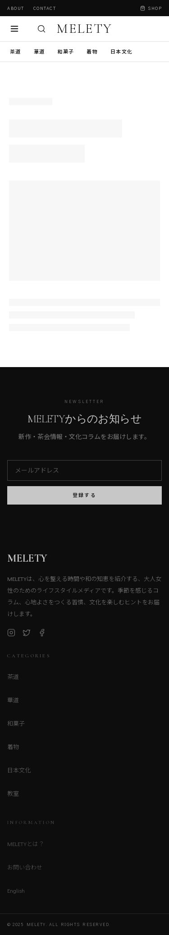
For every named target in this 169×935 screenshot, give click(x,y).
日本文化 (121, 51)
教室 (13, 796)
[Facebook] (42, 635)
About (15, 8)
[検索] (41, 29)
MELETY (84, 29)
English (16, 893)
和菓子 (65, 51)
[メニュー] (14, 29)
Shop (151, 8)
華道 (39, 51)
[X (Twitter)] (27, 635)
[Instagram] (11, 635)
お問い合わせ (24, 869)
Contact (44, 8)
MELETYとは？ (25, 846)
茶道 (15, 51)
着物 (92, 51)
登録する (84, 497)
